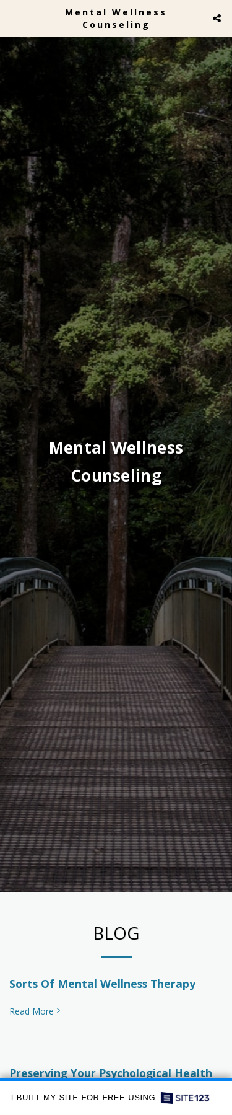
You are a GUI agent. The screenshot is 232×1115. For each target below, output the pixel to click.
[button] (13, 17)
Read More (35, 1015)
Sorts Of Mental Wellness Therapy (102, 987)
